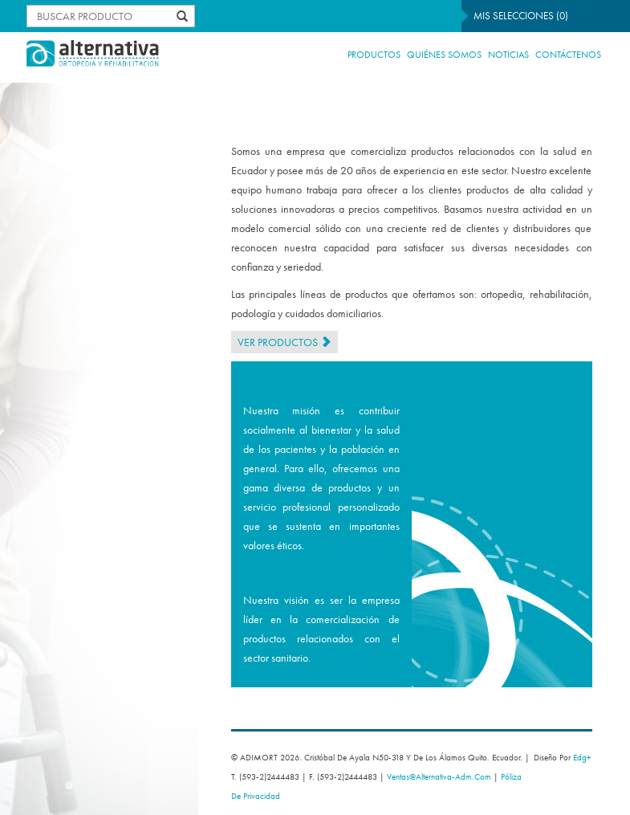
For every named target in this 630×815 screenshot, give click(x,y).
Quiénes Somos (444, 54)
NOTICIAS (508, 54)
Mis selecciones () (521, 16)
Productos (374, 54)
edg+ (582, 757)
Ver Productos (284, 342)
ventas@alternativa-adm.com (439, 776)
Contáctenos (568, 54)
